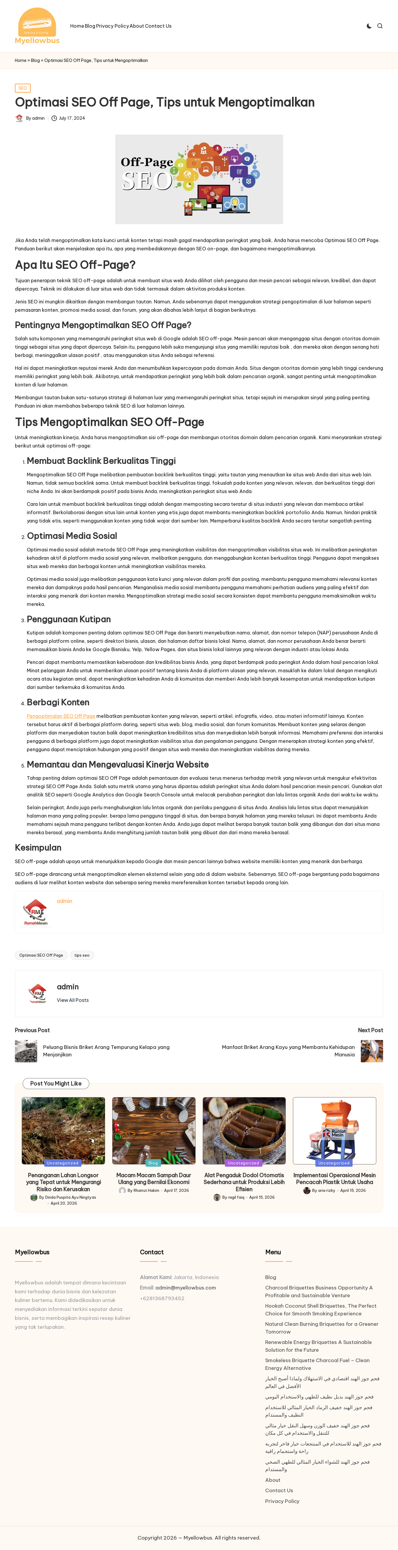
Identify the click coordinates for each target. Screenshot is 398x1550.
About (272, 1480)
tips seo (82, 955)
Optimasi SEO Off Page (41, 955)
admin (68, 986)
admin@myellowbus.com (185, 1287)
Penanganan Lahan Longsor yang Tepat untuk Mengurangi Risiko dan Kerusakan (63, 1182)
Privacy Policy (282, 1501)
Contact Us (279, 1490)
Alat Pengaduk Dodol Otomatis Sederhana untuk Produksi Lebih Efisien (244, 1182)
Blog (35, 60)
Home (20, 60)
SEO (22, 88)
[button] (73, 1000)
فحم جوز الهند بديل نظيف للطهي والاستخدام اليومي (319, 1396)
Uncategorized (62, 1162)
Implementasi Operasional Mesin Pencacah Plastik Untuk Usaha (335, 1179)
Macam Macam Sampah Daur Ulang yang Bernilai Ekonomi (153, 1179)
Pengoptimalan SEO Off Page (61, 716)
